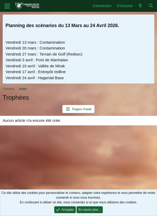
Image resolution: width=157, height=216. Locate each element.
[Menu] (7, 6)
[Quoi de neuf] (140, 6)
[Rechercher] (151, 6)
